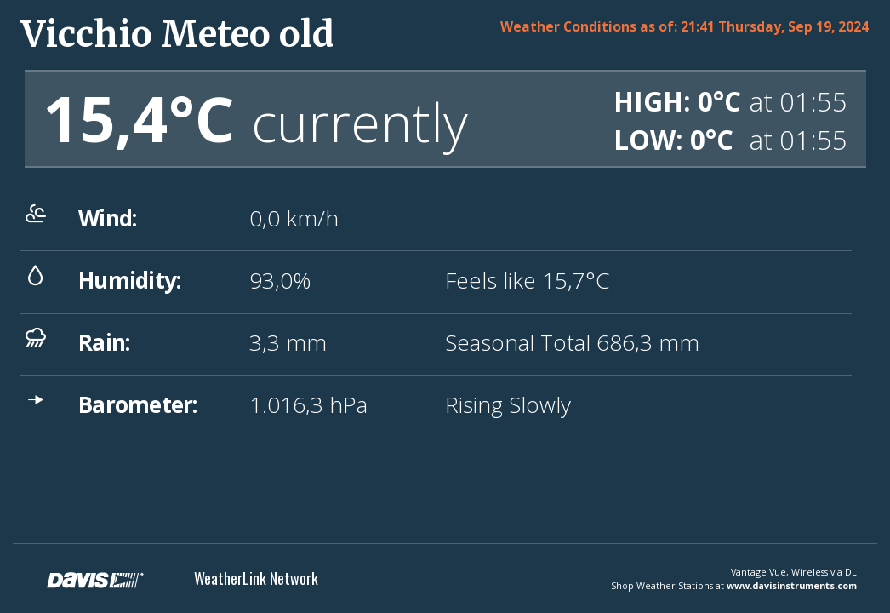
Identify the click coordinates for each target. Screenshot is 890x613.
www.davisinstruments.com (792, 585)
